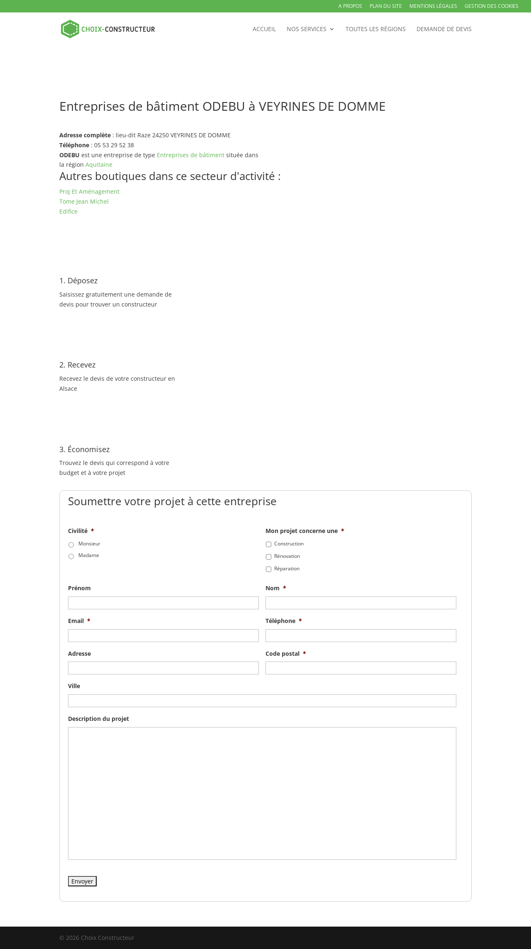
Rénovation (287, 556)
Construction (289, 543)
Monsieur (89, 543)
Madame (88, 555)
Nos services (306, 29)
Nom (276, 588)
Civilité (81, 531)
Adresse (79, 653)
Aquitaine (98, 164)
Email (79, 621)
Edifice (68, 211)
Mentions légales (433, 7)
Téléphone (284, 621)
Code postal (286, 653)
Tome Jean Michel (84, 201)
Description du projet (98, 719)
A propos (350, 7)
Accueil (264, 29)
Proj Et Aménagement (89, 191)
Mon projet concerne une (305, 531)
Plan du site (386, 7)
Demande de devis (444, 29)
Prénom (79, 588)
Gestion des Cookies (492, 7)
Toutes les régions (376, 29)
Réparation (287, 568)
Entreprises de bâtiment (190, 155)
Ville (74, 686)
